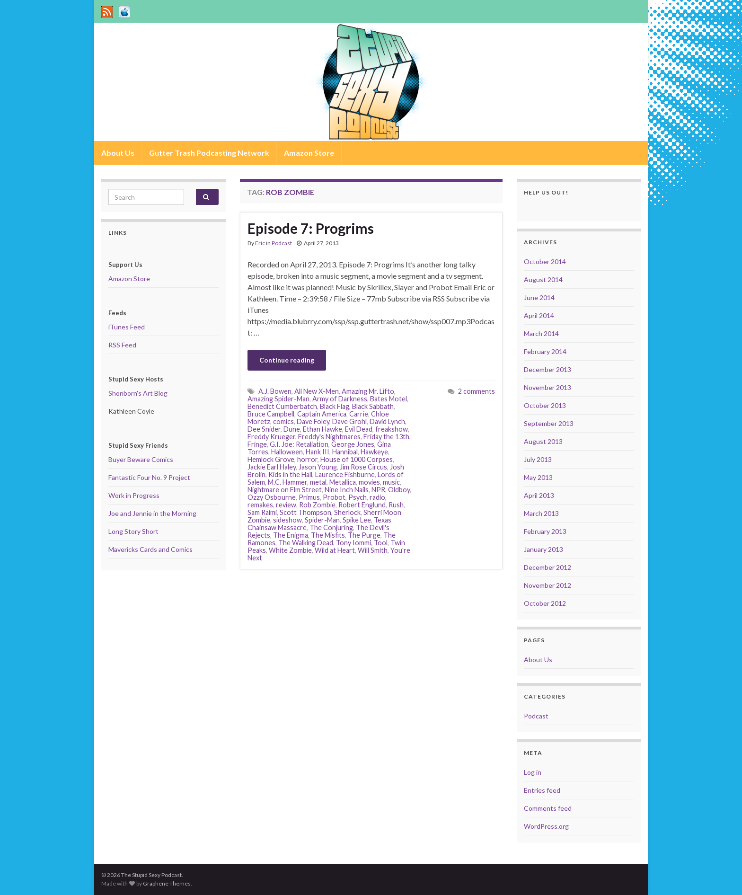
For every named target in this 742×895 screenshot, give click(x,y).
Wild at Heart (335, 550)
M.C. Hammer (287, 482)
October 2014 (545, 261)
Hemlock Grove (270, 459)
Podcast (282, 243)
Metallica (342, 482)
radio (377, 497)
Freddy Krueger (271, 437)
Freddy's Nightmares (329, 437)
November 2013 (547, 387)
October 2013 (545, 405)
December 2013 (547, 369)
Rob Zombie (317, 505)
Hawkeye (374, 452)
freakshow (391, 429)
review (286, 505)
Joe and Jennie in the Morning (152, 513)
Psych (357, 497)
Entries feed (542, 790)
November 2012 (547, 585)
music (391, 482)
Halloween (287, 452)
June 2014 (539, 297)
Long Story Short (133, 531)
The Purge (364, 535)
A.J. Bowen (275, 391)
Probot (334, 497)
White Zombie (290, 550)
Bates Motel (388, 399)
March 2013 (541, 513)
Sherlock (347, 512)
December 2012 (547, 567)
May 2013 (538, 477)
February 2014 (545, 351)
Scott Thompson (305, 512)
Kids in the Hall (290, 474)
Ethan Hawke (322, 429)
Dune (291, 429)
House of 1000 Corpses (356, 459)
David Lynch (387, 421)
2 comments (476, 391)
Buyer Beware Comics (140, 459)
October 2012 (545, 603)
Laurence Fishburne (345, 474)
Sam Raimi (262, 512)
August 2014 (543, 279)
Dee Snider (264, 429)
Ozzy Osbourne (271, 497)
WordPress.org (546, 826)
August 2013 (543, 441)
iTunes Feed (126, 327)
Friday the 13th (386, 437)
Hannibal (345, 452)
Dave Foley (313, 421)
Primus (309, 497)
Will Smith (373, 550)
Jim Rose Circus (363, 467)
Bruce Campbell (270, 414)
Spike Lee (357, 520)
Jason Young (318, 467)
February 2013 (545, 531)
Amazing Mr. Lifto (368, 391)
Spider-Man (322, 520)
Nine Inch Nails (347, 490)
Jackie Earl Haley (271, 467)
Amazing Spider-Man (278, 399)
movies (369, 482)
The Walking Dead (305, 543)
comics (283, 421)
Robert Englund (362, 505)
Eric (260, 243)
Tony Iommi (353, 543)
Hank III (317, 452)
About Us (117, 152)
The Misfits (328, 535)
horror (307, 459)
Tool (381, 543)
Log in (532, 772)
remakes (260, 505)
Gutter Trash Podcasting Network (209, 152)
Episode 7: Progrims (310, 228)
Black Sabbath (373, 406)
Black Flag (334, 406)
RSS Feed (122, 345)
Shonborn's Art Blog (138, 393)
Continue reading (286, 360)
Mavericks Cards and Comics (150, 549)
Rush (396, 505)
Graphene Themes (167, 883)
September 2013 (549, 423)
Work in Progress (133, 495)
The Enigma (290, 535)
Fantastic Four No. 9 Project (149, 477)
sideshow (287, 520)
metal (318, 482)
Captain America (321, 414)
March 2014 (541, 333)
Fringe (257, 444)
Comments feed (548, 808)
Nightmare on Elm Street (284, 490)
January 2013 (543, 549)
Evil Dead (358, 429)
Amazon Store (309, 152)
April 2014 (539, 315)
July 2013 (538, 459)
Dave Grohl (349, 421)
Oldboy (399, 490)
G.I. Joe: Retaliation (299, 444)
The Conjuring (331, 527)
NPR (378, 490)
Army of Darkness (339, 399)
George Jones (352, 444)
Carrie (358, 414)
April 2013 (539, 495)
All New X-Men (316, 391)
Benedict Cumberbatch (282, 406)
